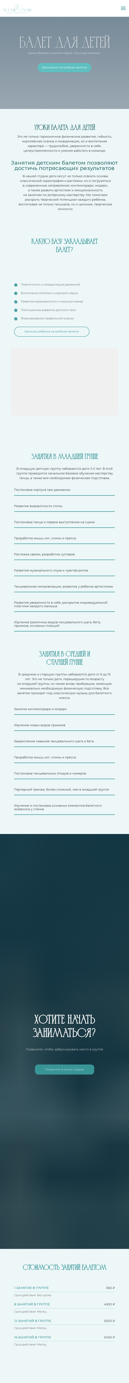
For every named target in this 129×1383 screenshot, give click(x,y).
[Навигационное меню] (123, 8)
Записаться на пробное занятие (64, 67)
